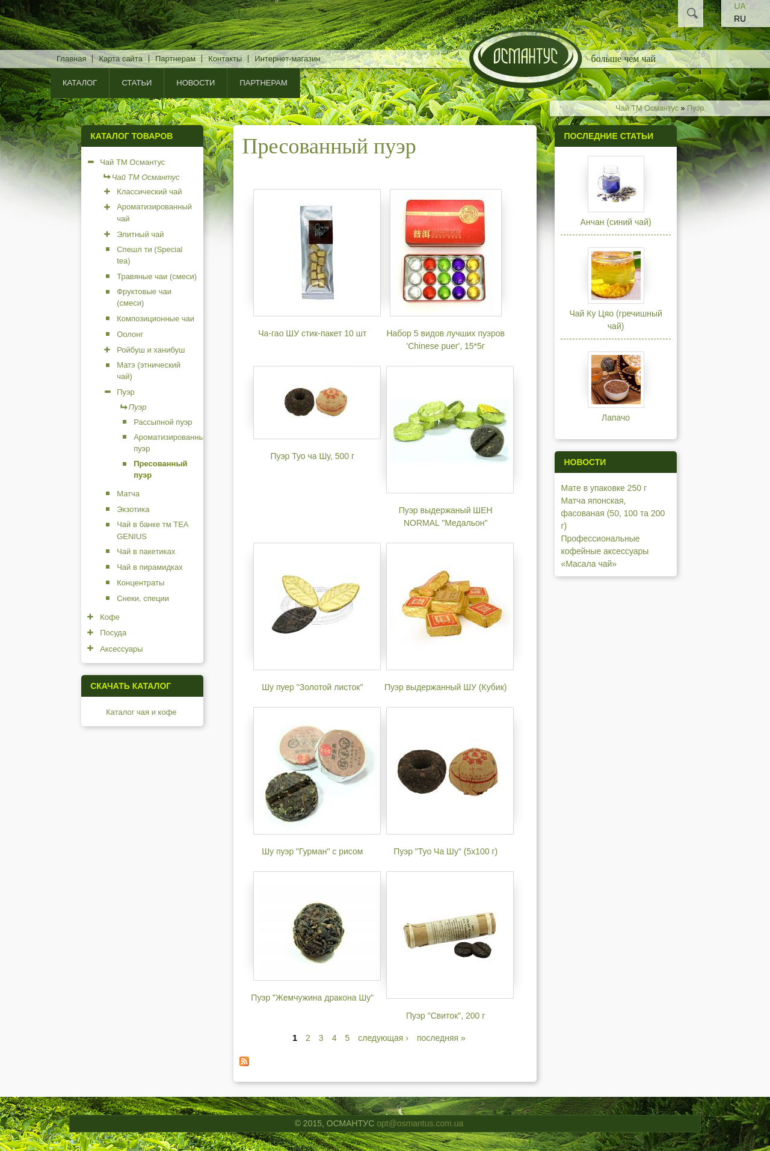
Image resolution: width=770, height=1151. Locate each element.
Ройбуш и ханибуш (151, 349)
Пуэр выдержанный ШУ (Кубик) (445, 687)
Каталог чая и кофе (141, 712)
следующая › (383, 1038)
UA (739, 6)
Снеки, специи (143, 598)
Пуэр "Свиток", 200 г (445, 1015)
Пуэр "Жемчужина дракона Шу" (312, 997)
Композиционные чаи (155, 318)
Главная (71, 59)
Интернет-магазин (287, 59)
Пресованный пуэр (160, 469)
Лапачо (616, 417)
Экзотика (133, 509)
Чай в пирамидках (150, 567)
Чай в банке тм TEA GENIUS (152, 530)
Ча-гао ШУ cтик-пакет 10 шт (312, 333)
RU (740, 18)
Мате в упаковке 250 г (604, 488)
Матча (128, 493)
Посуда (113, 632)
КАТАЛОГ (80, 82)
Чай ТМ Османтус (647, 108)
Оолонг (130, 334)
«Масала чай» (589, 564)
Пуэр (695, 108)
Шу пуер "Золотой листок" (312, 687)
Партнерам (175, 59)
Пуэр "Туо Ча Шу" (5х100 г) (445, 851)
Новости (195, 82)
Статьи (137, 82)
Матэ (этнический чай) (148, 370)
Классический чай (149, 191)
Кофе (110, 617)
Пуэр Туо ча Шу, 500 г (313, 456)
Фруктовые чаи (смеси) (144, 297)
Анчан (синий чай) (616, 222)
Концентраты (140, 582)
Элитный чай (140, 234)
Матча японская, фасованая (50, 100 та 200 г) (613, 513)
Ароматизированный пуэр (171, 443)
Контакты (225, 59)
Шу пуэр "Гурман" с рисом (312, 851)
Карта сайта (120, 59)
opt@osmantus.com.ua (420, 1123)
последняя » (441, 1038)
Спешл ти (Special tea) (149, 255)
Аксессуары (121, 648)
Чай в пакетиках (146, 551)
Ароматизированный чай (154, 212)
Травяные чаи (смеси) (157, 276)
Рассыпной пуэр (163, 422)
